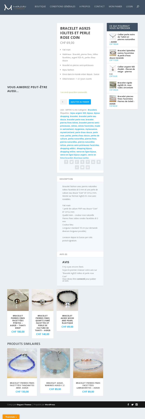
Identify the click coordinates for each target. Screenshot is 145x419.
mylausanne (91, 140)
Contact (70, 18)
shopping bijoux (84, 159)
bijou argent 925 (78, 124)
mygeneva (79, 140)
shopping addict (68, 159)
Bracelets (92, 121)
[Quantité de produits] (63, 113)
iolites (74, 137)
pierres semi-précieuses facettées (83, 156)
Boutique (11, 18)
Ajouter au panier (80, 113)
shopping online (67, 163)
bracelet (74, 127)
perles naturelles (76, 150)
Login (100, 18)
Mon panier (86, 18)
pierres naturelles (68, 153)
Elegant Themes (24, 416)
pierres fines (90, 150)
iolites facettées (86, 137)
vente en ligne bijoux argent (73, 166)
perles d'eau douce (81, 147)
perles (68, 147)
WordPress (50, 416)
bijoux (90, 124)
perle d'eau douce (83, 143)
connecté (81, 290)
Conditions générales (34, 18)
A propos (56, 18)
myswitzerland (67, 143)
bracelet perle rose (76, 131)
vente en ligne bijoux (86, 163)
